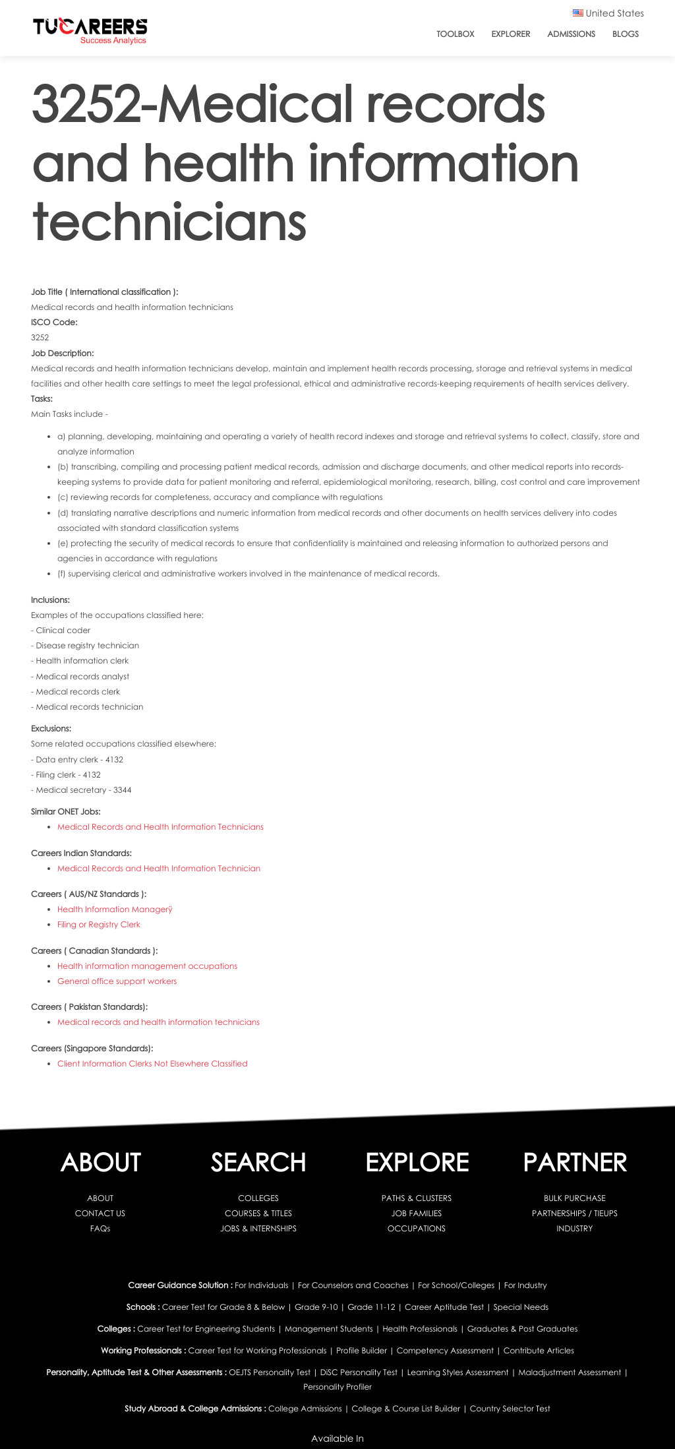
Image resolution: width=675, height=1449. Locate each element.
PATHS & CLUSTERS (417, 1198)
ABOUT (100, 1198)
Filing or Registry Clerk (98, 924)
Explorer (511, 34)
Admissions (571, 34)
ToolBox (455, 34)
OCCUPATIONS (417, 1228)
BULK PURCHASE (575, 1198)
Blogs (625, 34)
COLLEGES (258, 1198)
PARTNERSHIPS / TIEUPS (575, 1213)
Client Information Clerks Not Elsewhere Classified (152, 1063)
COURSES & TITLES (258, 1213)
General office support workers (117, 981)
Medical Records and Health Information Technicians (160, 827)
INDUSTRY (575, 1228)
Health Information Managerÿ (115, 909)
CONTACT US (100, 1213)
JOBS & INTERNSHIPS (258, 1228)
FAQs (100, 1228)
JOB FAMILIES (417, 1213)
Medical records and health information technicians (158, 1022)
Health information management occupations (147, 966)
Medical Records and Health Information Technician (158, 868)
